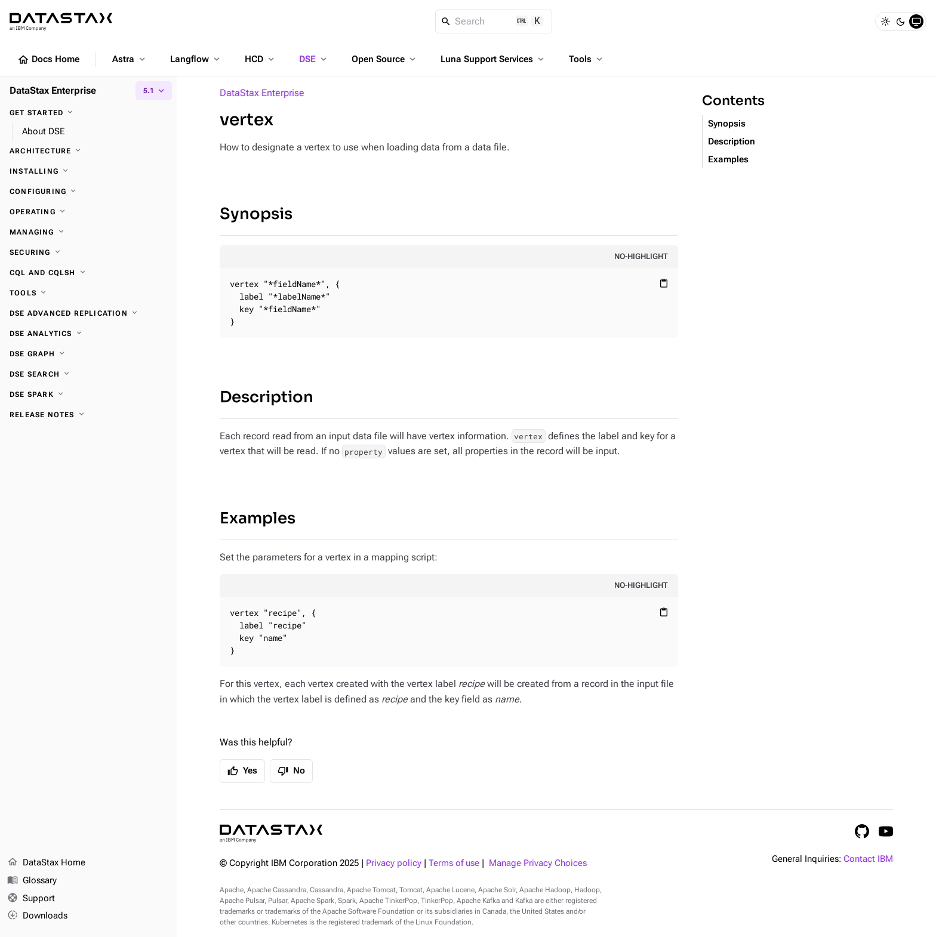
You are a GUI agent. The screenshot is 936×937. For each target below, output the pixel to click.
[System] (916, 21)
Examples (257, 518)
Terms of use (454, 863)
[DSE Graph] (88, 354)
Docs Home (48, 60)
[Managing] (88, 232)
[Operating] (88, 212)
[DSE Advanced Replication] (88, 313)
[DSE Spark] (88, 394)
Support (31, 898)
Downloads (37, 916)
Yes (242, 771)
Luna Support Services (493, 59)
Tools (587, 59)
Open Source (385, 59)
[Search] (494, 21)
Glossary (32, 880)
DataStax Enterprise (262, 92)
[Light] (885, 21)
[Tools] (88, 293)
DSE (314, 59)
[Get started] (88, 113)
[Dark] (901, 21)
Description (266, 397)
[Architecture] (88, 151)
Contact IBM (868, 859)
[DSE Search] (88, 374)
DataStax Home (46, 863)
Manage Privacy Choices (538, 863)
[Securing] (88, 252)
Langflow (196, 59)
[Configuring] (88, 191)
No (291, 771)
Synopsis (256, 214)
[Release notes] (88, 415)
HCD (260, 59)
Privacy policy (393, 863)
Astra (129, 59)
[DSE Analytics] (88, 333)
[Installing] (88, 171)
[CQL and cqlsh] (88, 273)
